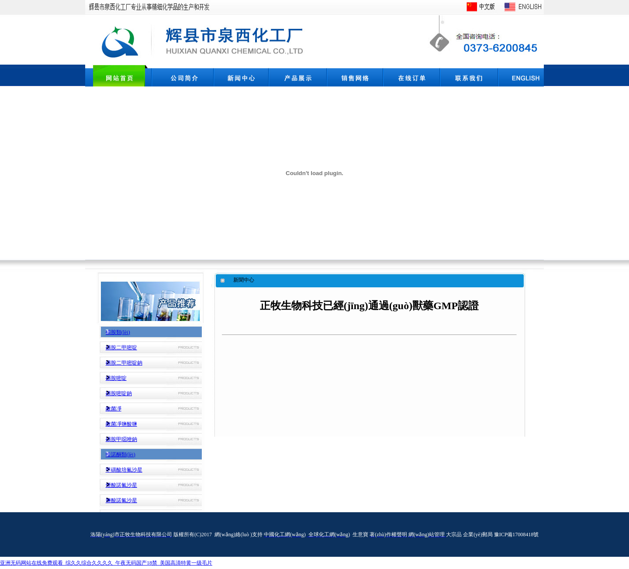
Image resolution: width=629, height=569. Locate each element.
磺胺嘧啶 (116, 378)
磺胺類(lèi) (118, 332)
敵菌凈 (113, 409)
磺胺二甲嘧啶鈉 (124, 363)
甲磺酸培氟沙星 (124, 470)
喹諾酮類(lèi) (120, 455)
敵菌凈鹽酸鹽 (121, 424)
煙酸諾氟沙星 (121, 485)
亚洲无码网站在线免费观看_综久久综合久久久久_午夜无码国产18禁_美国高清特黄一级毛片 (106, 563)
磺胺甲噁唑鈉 (121, 439)
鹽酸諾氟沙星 (121, 500)
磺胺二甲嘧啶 (121, 348)
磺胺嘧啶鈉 (119, 393)
